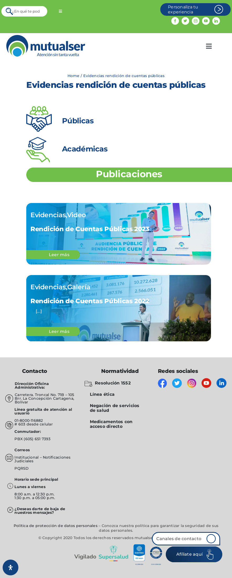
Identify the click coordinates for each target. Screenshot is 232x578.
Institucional (27, 457)
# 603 (19, 424)
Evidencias (48, 215)
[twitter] (185, 21)
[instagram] (195, 21)
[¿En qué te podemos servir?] (24, 11)
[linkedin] (216, 21)
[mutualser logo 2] (45, 36)
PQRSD (21, 468)
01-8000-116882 (28, 420)
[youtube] (206, 21)
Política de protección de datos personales (55, 525)
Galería (78, 287)
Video (76, 215)
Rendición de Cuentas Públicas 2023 (89, 229)
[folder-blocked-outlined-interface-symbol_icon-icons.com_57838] (88, 381)
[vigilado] (116, 546)
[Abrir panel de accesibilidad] (10, 567)
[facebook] (175, 21)
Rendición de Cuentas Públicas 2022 (89, 301)
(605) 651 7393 (37, 439)
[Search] (9, 11)
